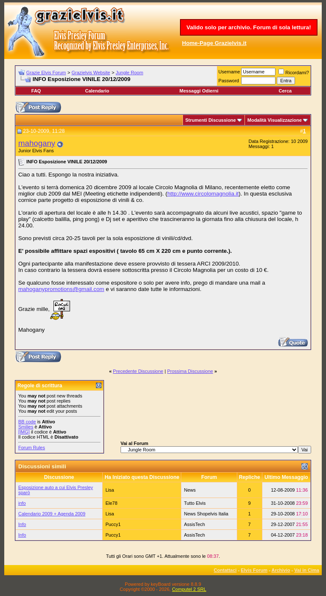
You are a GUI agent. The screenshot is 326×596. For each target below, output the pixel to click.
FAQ (36, 90)
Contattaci (225, 570)
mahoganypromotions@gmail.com (61, 289)
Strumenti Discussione (210, 120)
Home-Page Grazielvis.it (214, 43)
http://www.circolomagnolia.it (203, 193)
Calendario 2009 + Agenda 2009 (51, 513)
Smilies (25, 426)
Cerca (285, 90)
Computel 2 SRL (189, 589)
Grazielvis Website (90, 72)
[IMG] (24, 431)
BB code (27, 421)
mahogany (36, 143)
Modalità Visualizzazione (274, 120)
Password (229, 80)
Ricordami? (293, 72)
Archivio (281, 570)
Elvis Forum (254, 570)
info (22, 503)
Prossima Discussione (190, 371)
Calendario (97, 90)
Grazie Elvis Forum (46, 72)
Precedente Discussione (138, 371)
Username (229, 71)
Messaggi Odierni (199, 90)
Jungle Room (129, 72)
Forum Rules (31, 447)
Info (22, 524)
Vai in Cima (306, 570)
